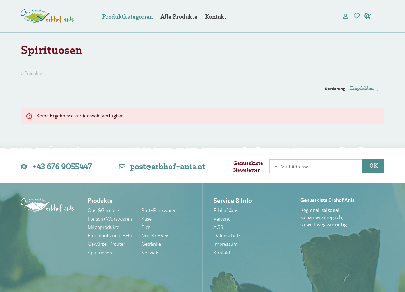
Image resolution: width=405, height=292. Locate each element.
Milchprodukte (103, 227)
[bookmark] (357, 16)
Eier (145, 227)
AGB (218, 227)
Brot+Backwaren (159, 210)
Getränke (151, 244)
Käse (146, 219)
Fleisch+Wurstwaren (110, 219)
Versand (222, 219)
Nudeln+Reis (155, 236)
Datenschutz (226, 236)
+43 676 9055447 (62, 167)
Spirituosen (100, 253)
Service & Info (232, 201)
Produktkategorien (127, 17)
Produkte (100, 201)
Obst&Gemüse (103, 210)
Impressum (225, 244)
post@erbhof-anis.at (167, 167)
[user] (346, 16)
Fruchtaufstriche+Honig (112, 236)
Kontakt (215, 17)
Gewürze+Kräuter (106, 244)
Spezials (150, 253)
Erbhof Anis (225, 210)
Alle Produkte (179, 17)
